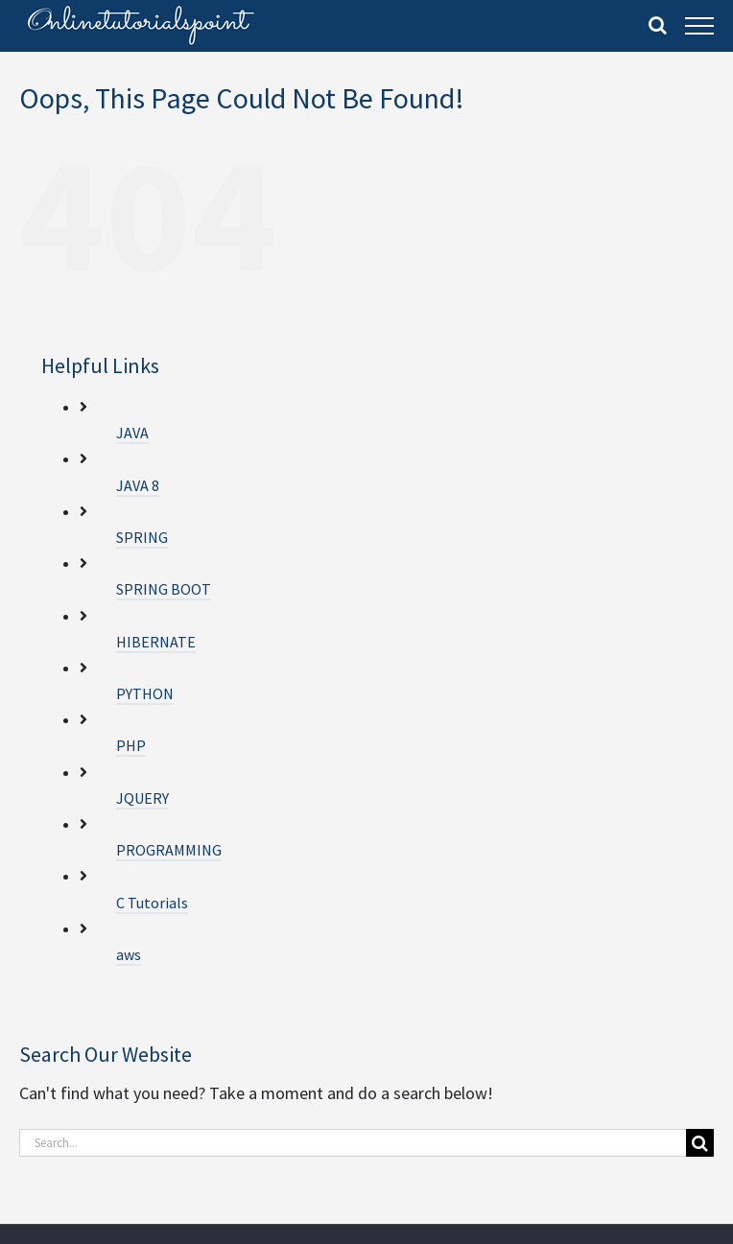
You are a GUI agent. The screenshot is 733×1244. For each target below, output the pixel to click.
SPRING (142, 537)
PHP (131, 745)
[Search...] (352, 1143)
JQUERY (142, 798)
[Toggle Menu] (699, 26)
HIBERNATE (156, 641)
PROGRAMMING (169, 849)
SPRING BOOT (163, 589)
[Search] (700, 1143)
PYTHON (145, 693)
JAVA (132, 432)
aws (128, 954)
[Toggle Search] (658, 25)
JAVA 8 (137, 485)
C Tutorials (152, 902)
